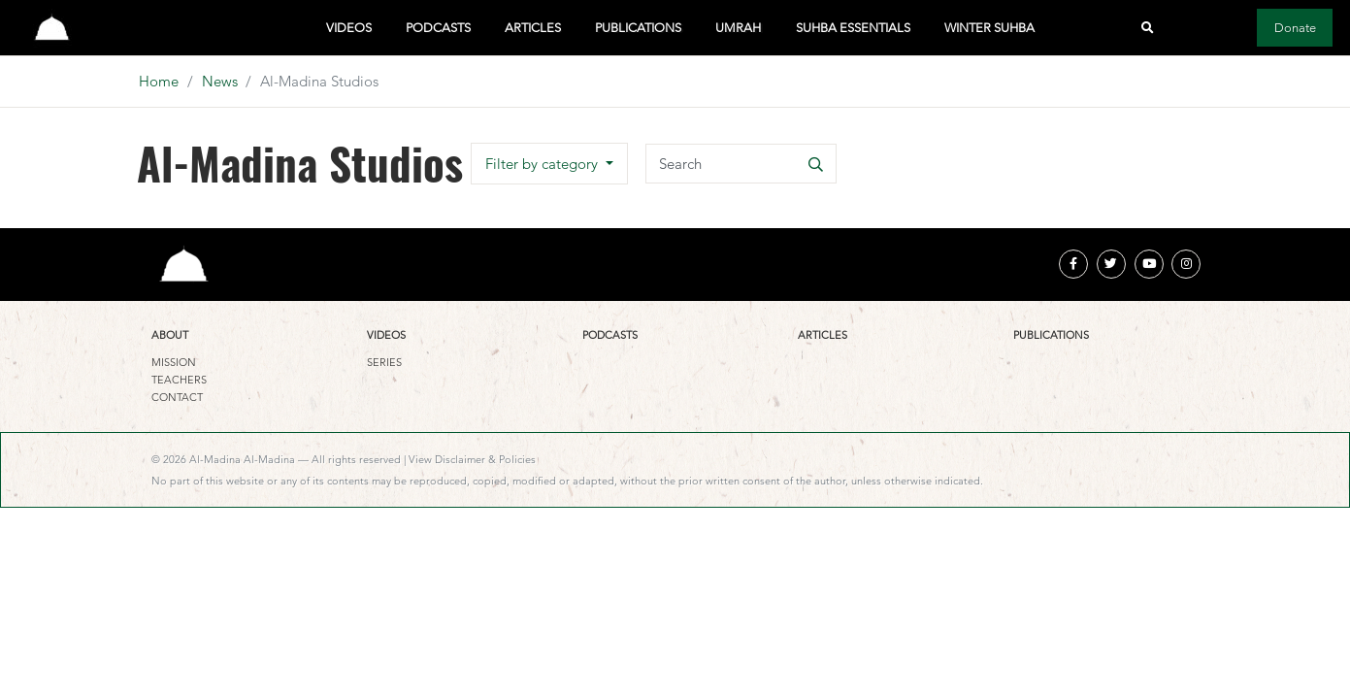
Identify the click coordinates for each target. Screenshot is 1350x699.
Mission (173, 362)
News (220, 81)
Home (159, 81)
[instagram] (1186, 264)
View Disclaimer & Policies (472, 459)
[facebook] (1073, 264)
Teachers (179, 379)
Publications (638, 27)
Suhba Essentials (853, 27)
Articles (533, 27)
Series (384, 362)
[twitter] (1111, 264)
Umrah (738, 27)
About (169, 335)
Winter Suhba (989, 27)
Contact (177, 397)
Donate (1295, 27)
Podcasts (438, 27)
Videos (349, 27)
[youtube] (1149, 264)
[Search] (741, 163)
